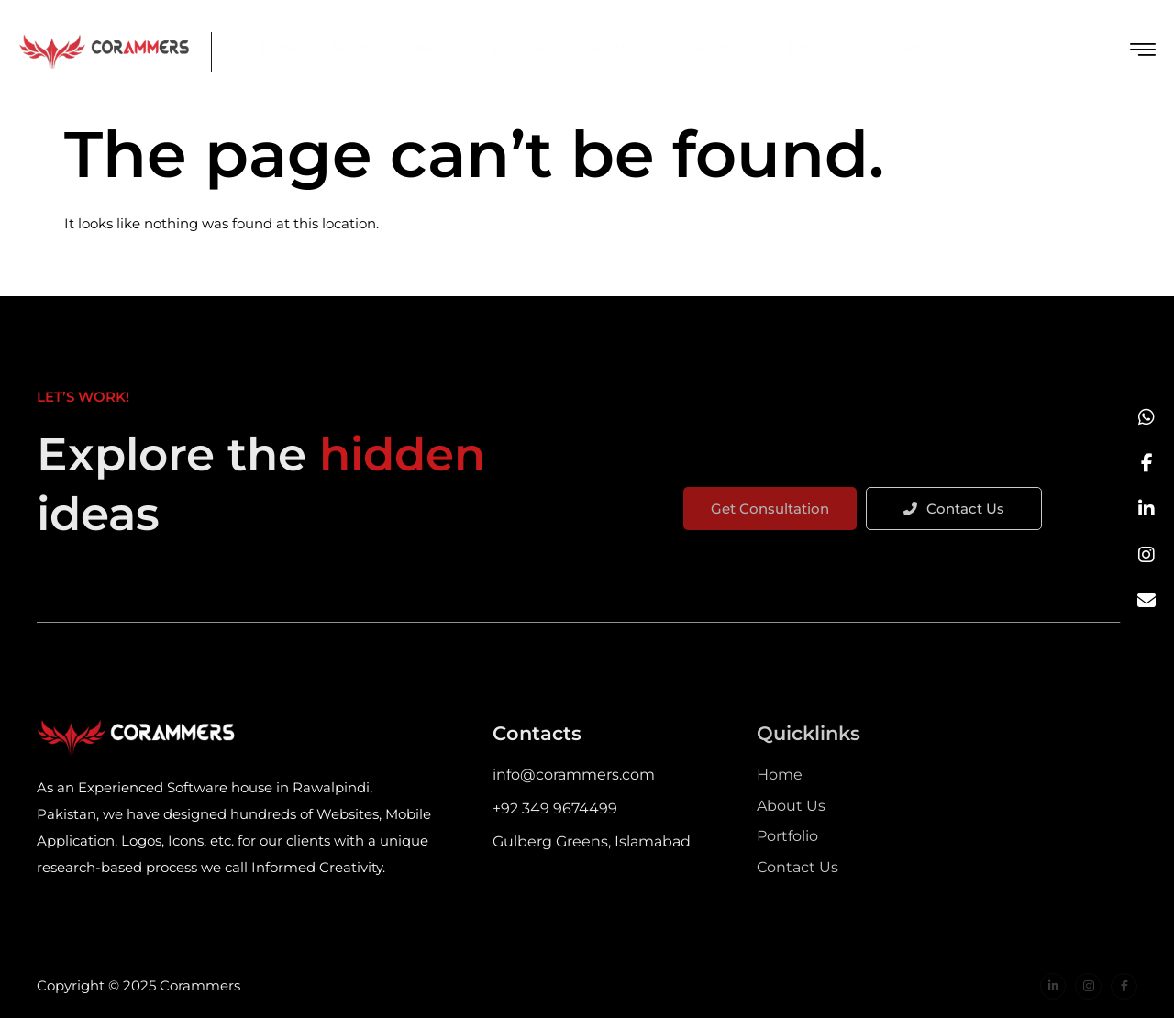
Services (527, 47)
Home (281, 47)
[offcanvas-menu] (1143, 50)
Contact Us (904, 47)
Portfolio (630, 47)
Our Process (800, 47)
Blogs (714, 47)
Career (990, 47)
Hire (438, 47)
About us (358, 47)
